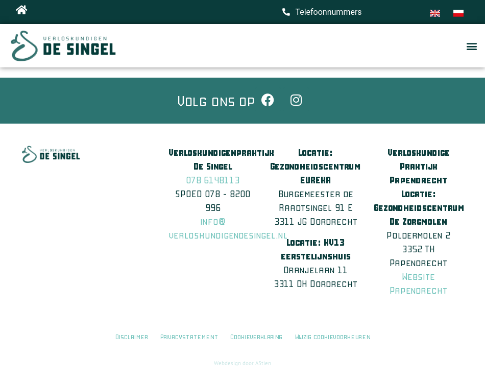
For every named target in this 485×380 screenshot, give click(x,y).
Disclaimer (131, 336)
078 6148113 (212, 179)
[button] (471, 45)
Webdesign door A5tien (242, 363)
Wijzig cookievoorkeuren (333, 336)
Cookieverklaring (257, 336)
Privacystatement (189, 336)
